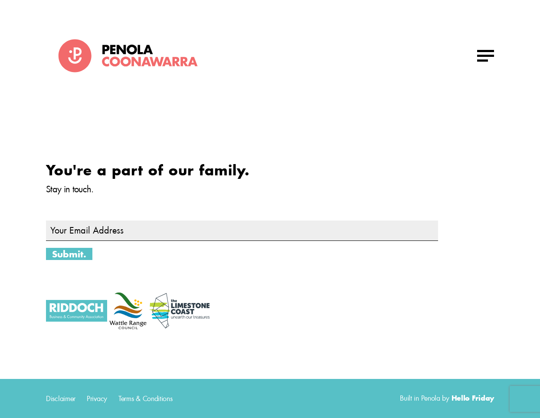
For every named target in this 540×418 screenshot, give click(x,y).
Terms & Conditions (145, 398)
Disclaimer (60, 398)
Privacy (97, 398)
